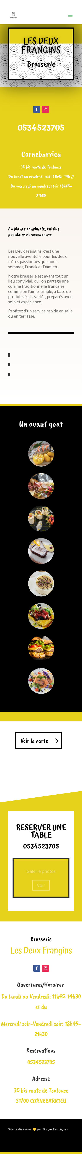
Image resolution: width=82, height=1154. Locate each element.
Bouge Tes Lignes (55, 1129)
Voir (41, 887)
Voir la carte (34, 741)
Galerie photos (41, 873)
